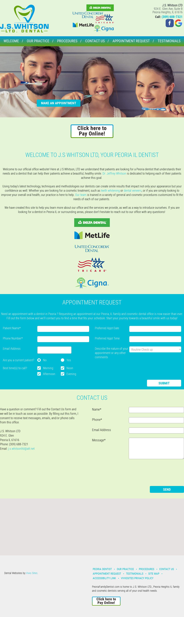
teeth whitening (110, 190)
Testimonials (169, 40)
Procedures (67, 40)
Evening (71, 374)
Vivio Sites (31, 573)
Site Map (153, 573)
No (45, 360)
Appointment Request (131, 40)
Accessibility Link (104, 578)
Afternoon (49, 374)
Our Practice (38, 40)
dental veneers (133, 190)
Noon (70, 368)
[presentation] (116, 366)
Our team (80, 195)
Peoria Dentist (102, 569)
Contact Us (95, 40)
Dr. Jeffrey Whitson (114, 173)
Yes (69, 360)
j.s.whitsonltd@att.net (21, 448)
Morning (48, 368)
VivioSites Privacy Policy (137, 578)
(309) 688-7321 (172, 17)
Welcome (11, 40)
